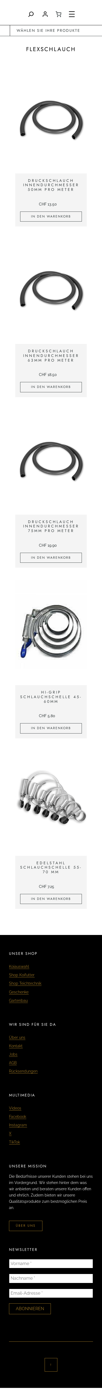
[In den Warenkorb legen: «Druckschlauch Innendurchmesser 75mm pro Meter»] (51, 558)
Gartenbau (18, 1000)
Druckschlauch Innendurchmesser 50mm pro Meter (51, 185)
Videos (15, 1108)
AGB (13, 1063)
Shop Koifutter (22, 975)
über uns (26, 1225)
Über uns (17, 1037)
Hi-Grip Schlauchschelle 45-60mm (51, 697)
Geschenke (19, 992)
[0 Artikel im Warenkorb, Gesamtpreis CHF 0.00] (58, 14)
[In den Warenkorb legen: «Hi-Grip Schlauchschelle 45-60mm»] (51, 728)
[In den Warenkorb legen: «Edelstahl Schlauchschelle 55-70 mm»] (51, 899)
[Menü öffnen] (72, 14)
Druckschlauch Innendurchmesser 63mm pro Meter (51, 355)
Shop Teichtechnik (25, 983)
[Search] (31, 14)
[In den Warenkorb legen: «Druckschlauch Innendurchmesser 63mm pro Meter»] (51, 387)
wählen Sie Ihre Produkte (48, 30)
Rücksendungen (23, 1071)
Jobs (13, 1054)
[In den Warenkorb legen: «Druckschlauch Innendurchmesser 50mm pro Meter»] (51, 217)
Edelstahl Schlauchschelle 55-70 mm (51, 867)
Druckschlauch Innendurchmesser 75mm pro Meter (51, 526)
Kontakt (16, 1046)
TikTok (14, 1142)
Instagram (18, 1125)
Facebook (17, 1116)
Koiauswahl (19, 966)
